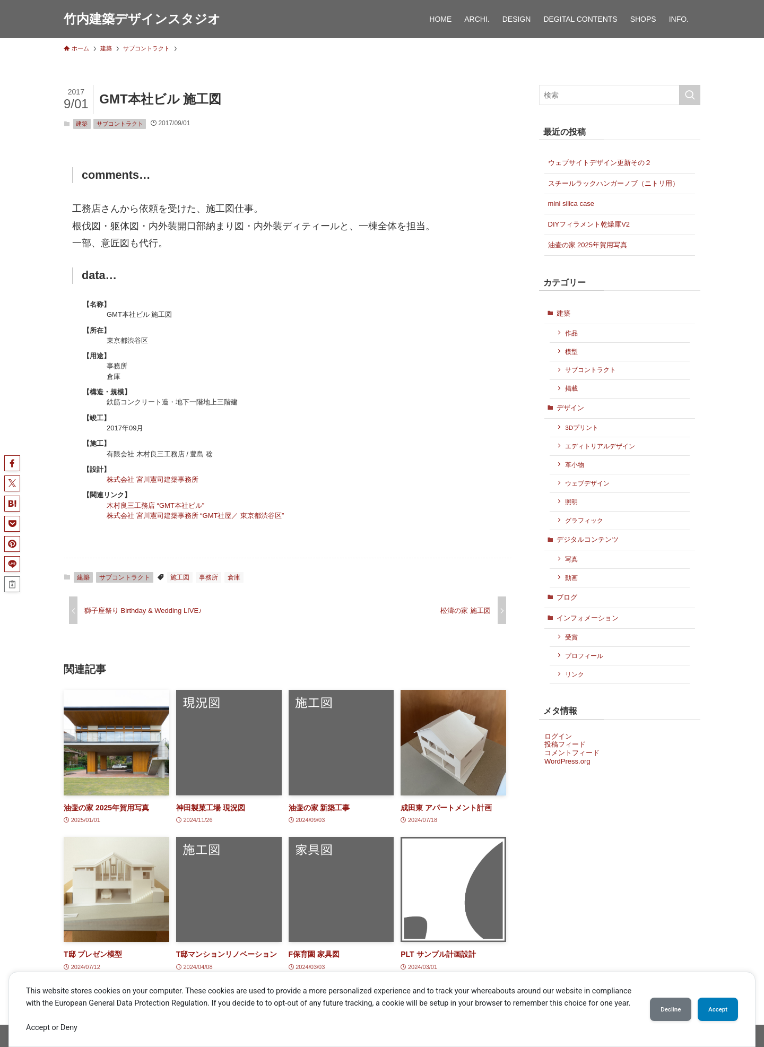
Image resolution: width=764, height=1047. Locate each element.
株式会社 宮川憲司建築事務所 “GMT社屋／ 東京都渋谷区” (195, 516)
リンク (574, 674)
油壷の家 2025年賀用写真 (588, 245)
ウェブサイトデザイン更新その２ (600, 163)
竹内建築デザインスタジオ (142, 19)
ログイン (558, 736)
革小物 (574, 464)
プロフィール (584, 655)
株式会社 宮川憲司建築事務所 (152, 479)
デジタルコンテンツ (588, 539)
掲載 (571, 388)
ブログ (567, 597)
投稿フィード (565, 744)
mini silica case (571, 203)
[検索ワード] (619, 95)
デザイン (570, 408)
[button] (12, 463)
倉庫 (234, 577)
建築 (82, 123)
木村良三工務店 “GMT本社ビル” (155, 505)
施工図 (179, 577)
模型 (571, 351)
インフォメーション (588, 618)
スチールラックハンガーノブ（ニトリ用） (613, 183)
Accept (713, 1003)
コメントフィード (572, 753)
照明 (571, 501)
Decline (658, 1003)
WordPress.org (567, 761)
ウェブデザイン (587, 483)
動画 (571, 577)
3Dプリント (581, 427)
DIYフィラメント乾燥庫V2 (589, 224)
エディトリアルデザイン (600, 446)
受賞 (571, 637)
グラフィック (584, 520)
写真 (571, 559)
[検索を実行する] (689, 95)
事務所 (208, 577)
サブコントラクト (120, 123)
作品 (571, 333)
